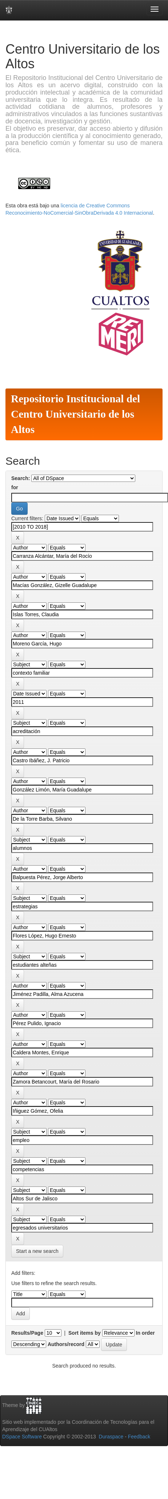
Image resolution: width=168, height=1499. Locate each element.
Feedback (139, 1436)
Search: (20, 478)
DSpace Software (22, 1436)
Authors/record (66, 1344)
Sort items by (84, 1333)
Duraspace (111, 1436)
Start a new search (37, 1251)
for (14, 487)
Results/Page (27, 1333)
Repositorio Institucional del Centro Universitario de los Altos (75, 414)
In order (145, 1333)
